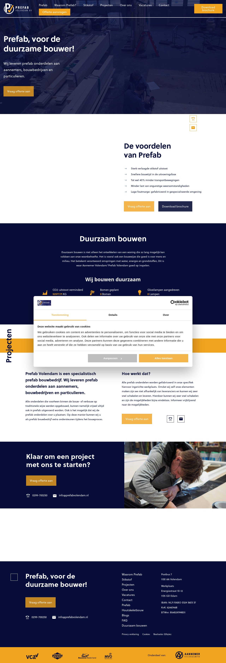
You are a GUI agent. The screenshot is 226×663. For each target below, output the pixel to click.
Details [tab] (113, 314)
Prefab (43, 5)
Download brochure (208, 8)
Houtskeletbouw (133, 610)
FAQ (124, 620)
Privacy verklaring (130, 634)
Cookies (146, 634)
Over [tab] (166, 314)
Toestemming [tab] (60, 314)
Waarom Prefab (132, 574)
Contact (164, 5)
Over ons (126, 5)
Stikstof (88, 5)
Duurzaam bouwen (134, 625)
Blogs (125, 615)
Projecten (106, 5)
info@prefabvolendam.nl (71, 495)
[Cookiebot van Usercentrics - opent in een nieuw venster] (173, 302)
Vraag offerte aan (18, 91)
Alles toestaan (164, 358)
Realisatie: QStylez (162, 634)
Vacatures (145, 5)
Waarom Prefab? (65, 5)
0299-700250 (36, 495)
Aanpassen (112, 358)
